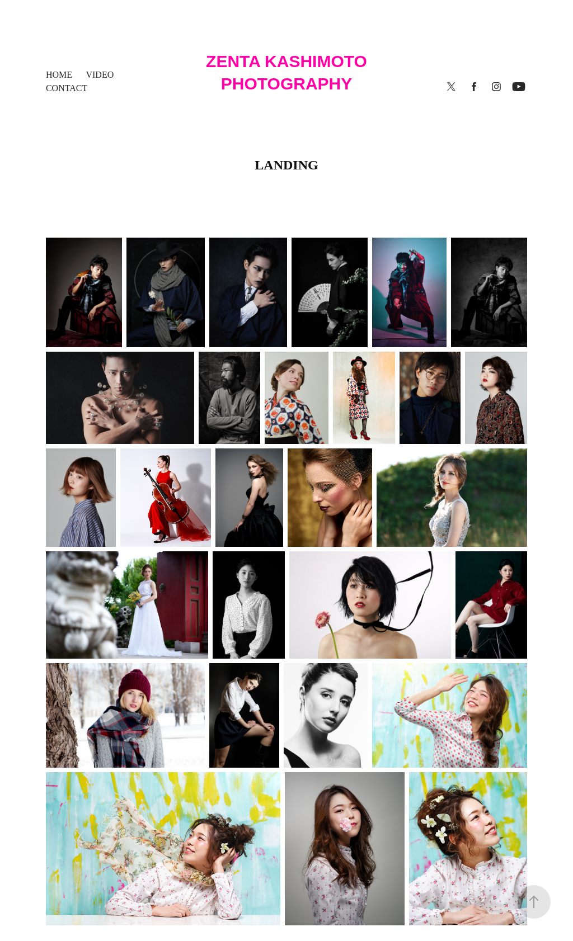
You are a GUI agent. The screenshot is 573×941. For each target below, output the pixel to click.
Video (100, 74)
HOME (59, 74)
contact (66, 88)
